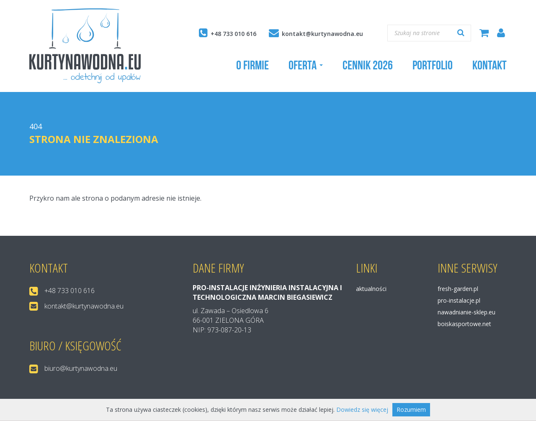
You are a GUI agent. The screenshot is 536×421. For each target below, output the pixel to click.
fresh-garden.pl (458, 289)
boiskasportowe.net (464, 324)
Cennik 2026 (368, 65)
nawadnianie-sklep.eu (466, 312)
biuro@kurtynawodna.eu (80, 368)
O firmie (252, 65)
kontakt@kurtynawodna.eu (322, 34)
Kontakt (489, 65)
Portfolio (432, 65)
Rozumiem (411, 409)
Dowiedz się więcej (362, 409)
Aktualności (371, 289)
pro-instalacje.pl (459, 300)
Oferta (306, 65)
